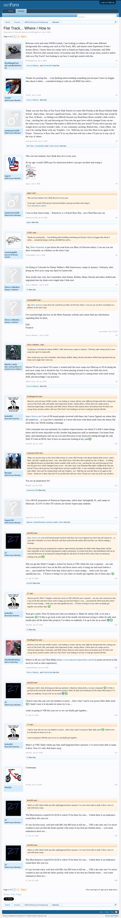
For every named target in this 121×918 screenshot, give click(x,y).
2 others (61, 522)
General (18, 32)
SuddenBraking (39, 522)
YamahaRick (48, 65)
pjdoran (29, 522)
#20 (116, 880)
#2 (116, 95)
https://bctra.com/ (34, 416)
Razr (32, 146)
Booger (8, 473)
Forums (21, 11)
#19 (116, 836)
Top (112, 912)
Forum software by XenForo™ (25, 916)
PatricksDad (48, 672)
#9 (116, 381)
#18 (116, 785)
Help (101, 912)
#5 (116, 218)
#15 (116, 668)
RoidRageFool (35, 32)
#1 (116, 61)
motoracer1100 (12, 130)
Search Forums (11, 15)
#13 (116, 578)
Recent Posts (25, 15)
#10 (116, 444)
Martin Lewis (11, 364)
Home (11, 11)
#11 (116, 485)
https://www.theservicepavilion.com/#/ (76, 659)
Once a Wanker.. (33, 65)
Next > (23, 37)
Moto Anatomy (37, 247)
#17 (116, 753)
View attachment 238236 (36, 206)
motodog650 (11, 252)
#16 (116, 715)
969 (28, 146)
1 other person (54, 146)
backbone (50, 522)
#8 (116, 335)
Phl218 (8, 787)
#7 (116, 285)
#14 (116, 625)
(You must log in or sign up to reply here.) (102, 890)
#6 (116, 255)
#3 (116, 141)
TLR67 (8, 98)
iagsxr (8, 176)
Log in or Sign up (107, 2)
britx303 (9, 416)
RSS (116, 912)
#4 (116, 184)
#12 (116, 517)
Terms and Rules (111, 916)
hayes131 (9, 520)
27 (28, 290)
